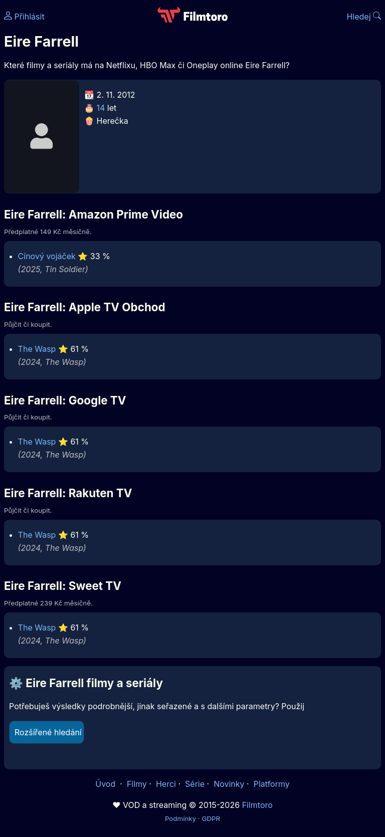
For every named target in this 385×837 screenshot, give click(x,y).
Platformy (272, 784)
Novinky (229, 784)
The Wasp (37, 349)
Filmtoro (257, 805)
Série (195, 784)
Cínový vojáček (47, 256)
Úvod (106, 784)
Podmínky (180, 818)
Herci (166, 784)
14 (101, 108)
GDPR (211, 818)
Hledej (363, 17)
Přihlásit (24, 17)
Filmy (137, 784)
